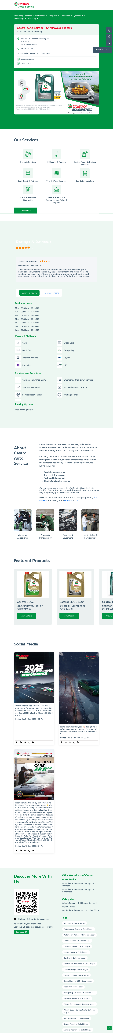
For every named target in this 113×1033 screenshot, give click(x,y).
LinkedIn (68, 500)
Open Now (45, 53)
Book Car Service (102, 50)
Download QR (21, 932)
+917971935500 (27, 48)
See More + (26, 210)
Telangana (67, 885)
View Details (26, 616)
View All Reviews (52, 293)
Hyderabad (67, 891)
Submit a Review (29, 293)
